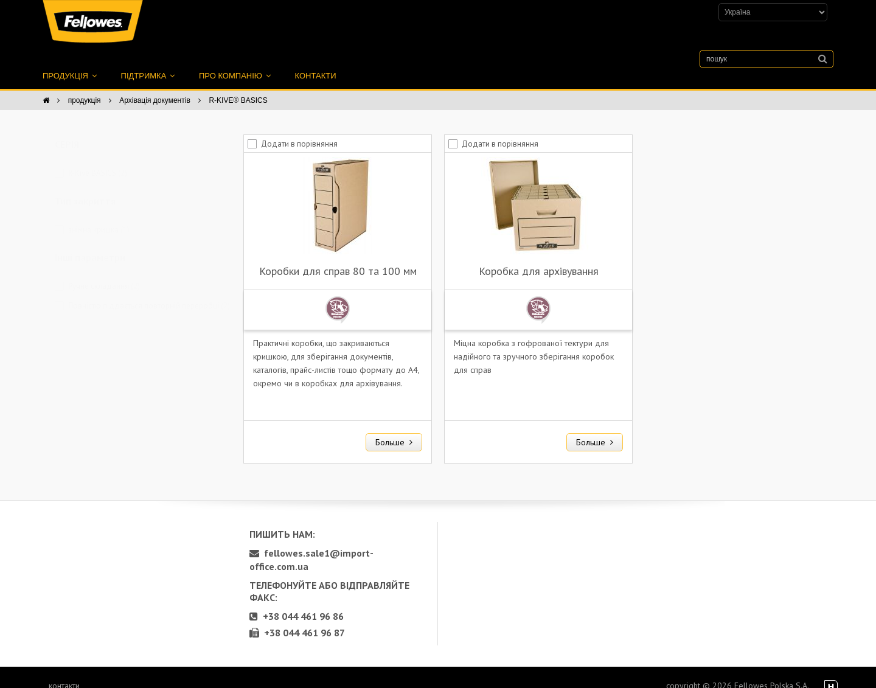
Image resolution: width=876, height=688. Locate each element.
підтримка (148, 62)
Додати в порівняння (299, 130)
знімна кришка (99, 216)
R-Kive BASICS (97, 160)
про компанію (235, 62)
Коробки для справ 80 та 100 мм (338, 258)
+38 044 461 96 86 (296, 603)
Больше (393, 428)
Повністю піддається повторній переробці (149, 292)
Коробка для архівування (539, 258)
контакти (315, 62)
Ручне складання (104, 273)
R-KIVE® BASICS (238, 87)
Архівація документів (154, 87)
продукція (70, 62)
